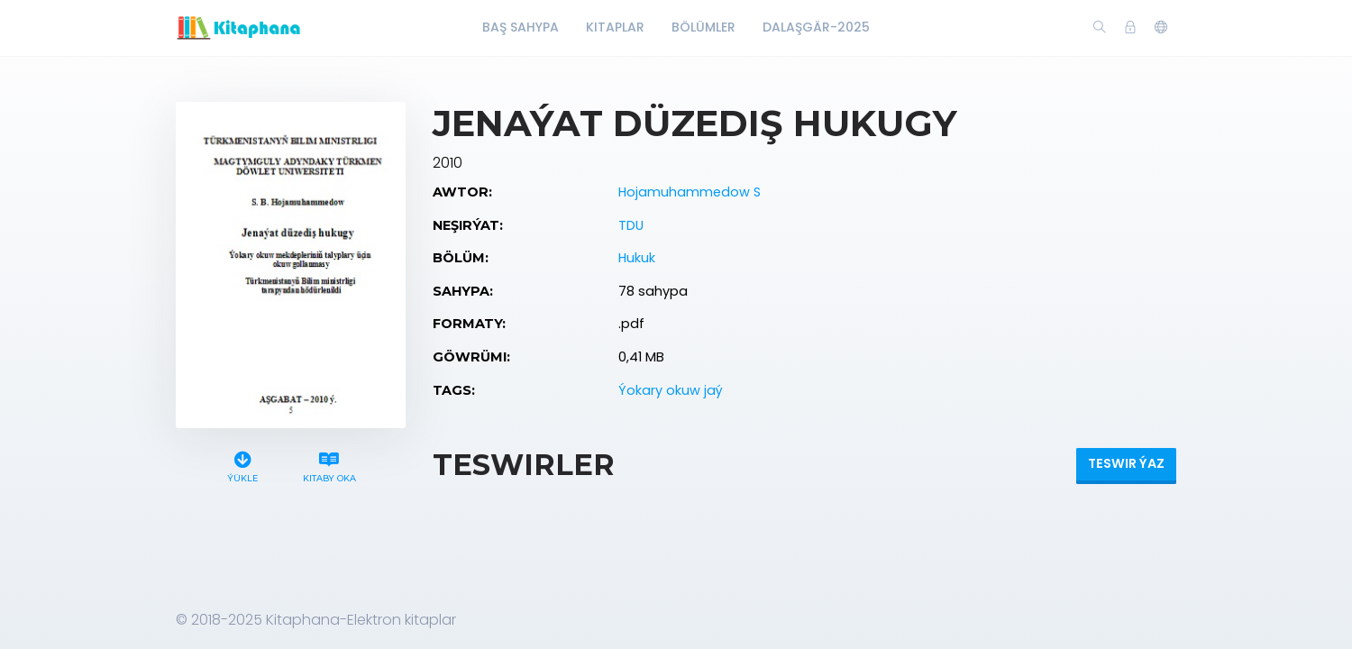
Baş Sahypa (520, 27)
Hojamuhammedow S (689, 192)
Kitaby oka (329, 464)
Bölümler (703, 27)
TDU (631, 225)
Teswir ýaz (1126, 463)
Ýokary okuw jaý (670, 390)
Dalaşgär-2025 (816, 27)
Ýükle (243, 464)
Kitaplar (615, 27)
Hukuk (636, 258)
